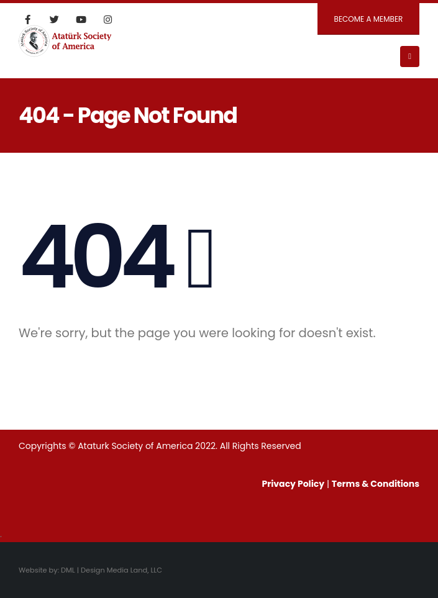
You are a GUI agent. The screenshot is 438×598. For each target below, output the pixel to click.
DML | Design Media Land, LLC (111, 570)
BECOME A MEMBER (368, 19)
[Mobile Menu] (409, 56)
